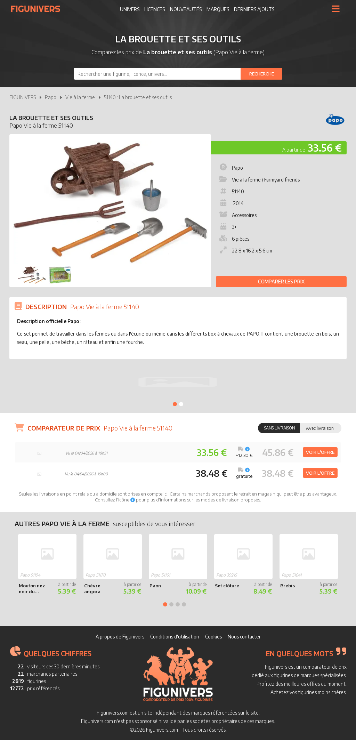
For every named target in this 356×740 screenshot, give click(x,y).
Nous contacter (244, 637)
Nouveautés (186, 9)
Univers (129, 9)
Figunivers (38, 9)
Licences (154, 9)
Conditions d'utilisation (174, 637)
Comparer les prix (281, 281)
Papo (50, 97)
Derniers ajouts (254, 9)
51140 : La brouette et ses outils (138, 97)
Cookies (213, 637)
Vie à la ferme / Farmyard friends (259, 180)
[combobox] (178, 74)
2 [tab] (181, 404)
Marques (218, 9)
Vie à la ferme (80, 97)
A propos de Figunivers (120, 637)
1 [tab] (175, 404)
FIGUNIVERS (22, 97)
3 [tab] (178, 604)
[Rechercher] (261, 74)
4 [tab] (184, 604)
